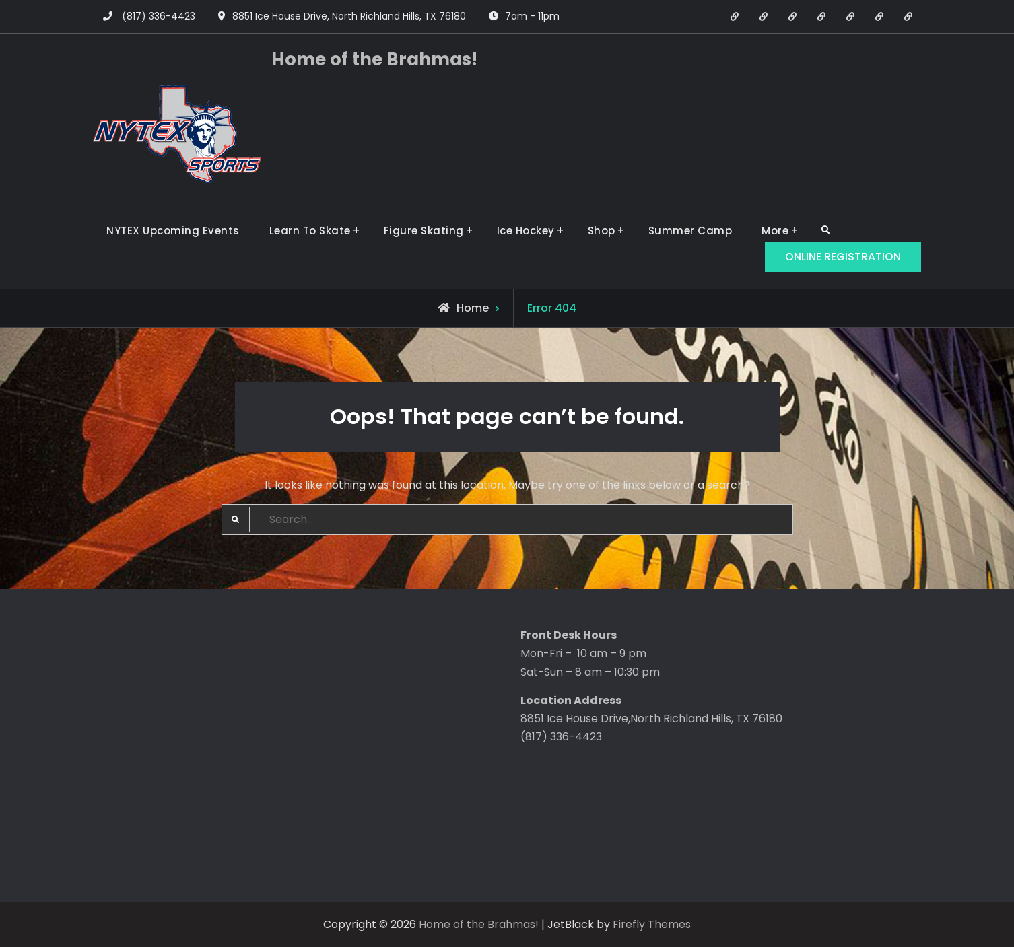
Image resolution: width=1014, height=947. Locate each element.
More (775, 230)
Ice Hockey (526, 230)
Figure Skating (424, 230)
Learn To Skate (310, 230)
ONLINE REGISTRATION (843, 257)
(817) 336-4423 (158, 16)
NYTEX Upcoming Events (173, 230)
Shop (601, 230)
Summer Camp (690, 230)
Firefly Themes (652, 924)
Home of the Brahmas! (374, 59)
